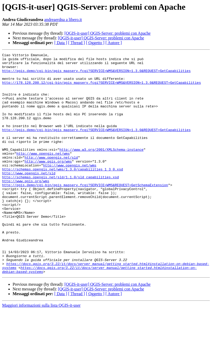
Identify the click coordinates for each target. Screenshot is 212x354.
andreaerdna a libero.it (63, 19)
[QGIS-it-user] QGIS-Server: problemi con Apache (107, 33)
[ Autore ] (113, 42)
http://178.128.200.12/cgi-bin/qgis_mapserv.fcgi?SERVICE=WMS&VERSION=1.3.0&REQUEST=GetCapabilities (101, 88)
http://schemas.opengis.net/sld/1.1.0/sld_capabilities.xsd (60, 202)
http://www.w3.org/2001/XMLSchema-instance (101, 169)
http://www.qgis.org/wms (48, 183)
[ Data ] (60, 42)
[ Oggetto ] (95, 42)
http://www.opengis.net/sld (51, 178)
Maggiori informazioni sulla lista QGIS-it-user (41, 349)
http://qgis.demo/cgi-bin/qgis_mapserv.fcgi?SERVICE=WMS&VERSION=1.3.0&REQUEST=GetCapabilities (96, 74)
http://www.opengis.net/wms (43, 173)
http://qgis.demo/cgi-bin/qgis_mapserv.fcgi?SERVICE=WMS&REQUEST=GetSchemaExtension (85, 211)
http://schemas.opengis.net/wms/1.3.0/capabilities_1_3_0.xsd (62, 192)
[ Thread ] (76, 42)
